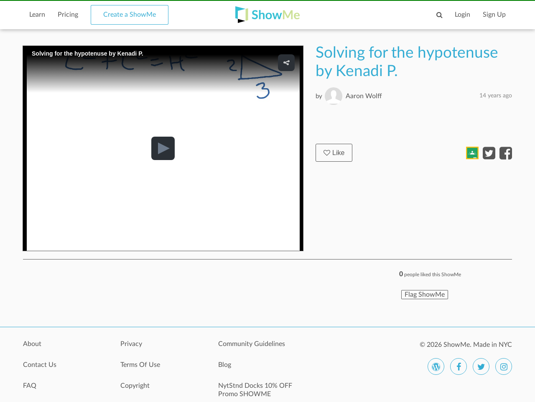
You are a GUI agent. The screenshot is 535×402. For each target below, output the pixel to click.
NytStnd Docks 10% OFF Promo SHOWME (255, 389)
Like (334, 152)
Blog (224, 364)
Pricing (68, 14)
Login (462, 14)
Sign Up (494, 14)
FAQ (29, 385)
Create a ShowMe (129, 14)
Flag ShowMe (425, 294)
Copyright (135, 385)
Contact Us (39, 364)
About (32, 344)
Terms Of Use (140, 364)
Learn (37, 14)
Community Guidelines (251, 344)
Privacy (131, 344)
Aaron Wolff (364, 96)
